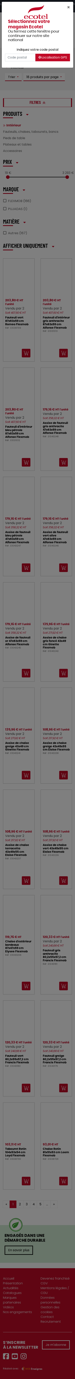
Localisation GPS (52, 57)
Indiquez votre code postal (37, 49)
